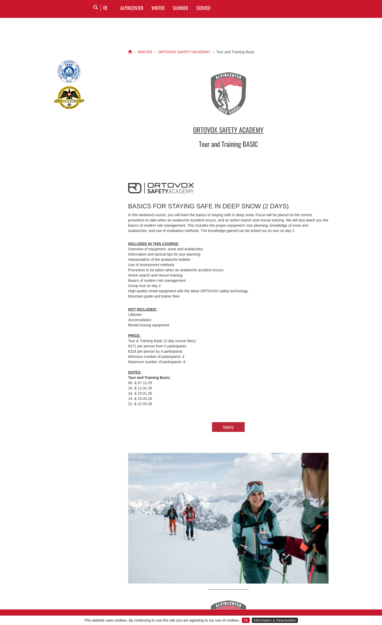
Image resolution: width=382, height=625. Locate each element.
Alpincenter (131, 7)
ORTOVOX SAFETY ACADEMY (184, 52)
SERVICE (203, 7)
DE (105, 7)
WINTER (158, 7)
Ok (245, 620)
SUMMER (180, 7)
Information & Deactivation (274, 620)
